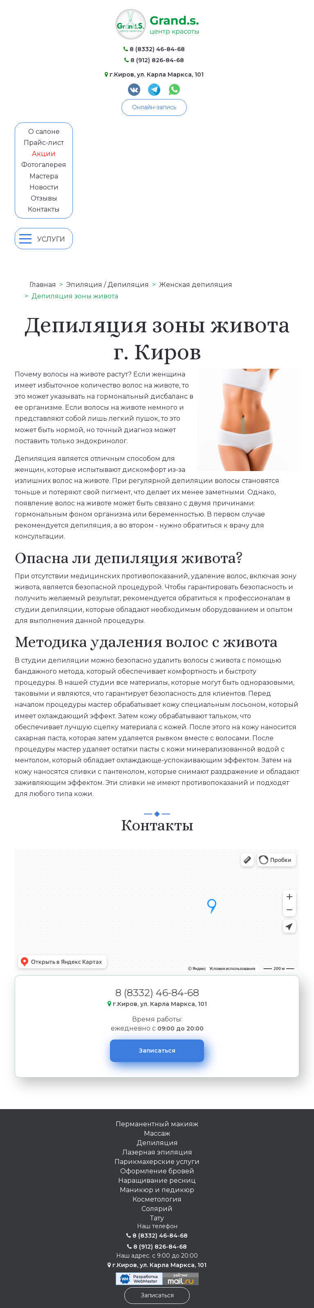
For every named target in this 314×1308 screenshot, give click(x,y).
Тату (157, 1218)
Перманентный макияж (157, 1124)
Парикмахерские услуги (157, 1162)
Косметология (157, 1199)
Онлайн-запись (154, 107)
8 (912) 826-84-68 (154, 60)
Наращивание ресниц (157, 1180)
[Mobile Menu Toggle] (25, 238)
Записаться (157, 1050)
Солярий (157, 1209)
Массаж (157, 1133)
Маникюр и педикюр (157, 1190)
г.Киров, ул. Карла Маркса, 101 (154, 74)
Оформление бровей (157, 1171)
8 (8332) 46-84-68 (154, 49)
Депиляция (157, 1143)
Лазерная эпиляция (157, 1152)
